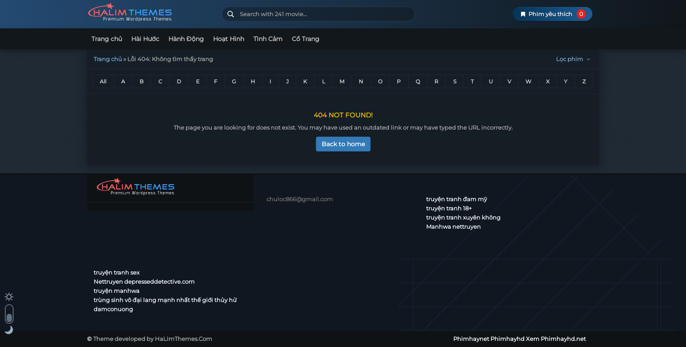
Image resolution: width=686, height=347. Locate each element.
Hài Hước (145, 39)
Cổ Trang (305, 39)
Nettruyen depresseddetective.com (144, 281)
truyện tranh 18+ (449, 208)
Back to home (343, 144)
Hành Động (186, 39)
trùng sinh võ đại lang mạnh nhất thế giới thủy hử (165, 299)
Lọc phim (574, 58)
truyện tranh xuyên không (463, 217)
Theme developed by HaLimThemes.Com (152, 338)
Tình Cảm (268, 39)
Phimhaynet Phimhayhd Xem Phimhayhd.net (151, 12)
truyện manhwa (117, 290)
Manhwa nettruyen (453, 226)
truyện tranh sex (117, 272)
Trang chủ (106, 39)
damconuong (113, 309)
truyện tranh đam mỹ (456, 199)
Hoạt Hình (228, 39)
